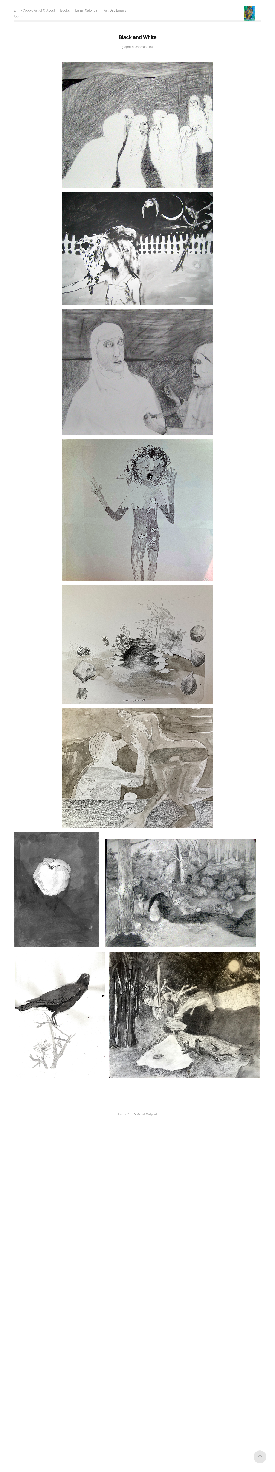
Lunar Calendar (87, 10)
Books (65, 10)
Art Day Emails (115, 10)
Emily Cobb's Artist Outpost (34, 10)
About (18, 17)
